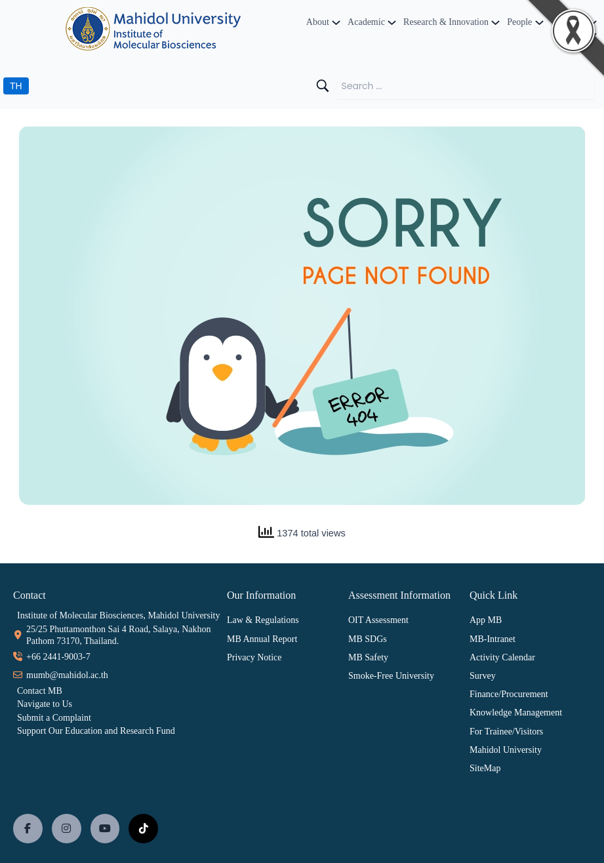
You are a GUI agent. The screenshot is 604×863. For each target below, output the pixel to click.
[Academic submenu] (392, 22)
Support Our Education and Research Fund (96, 731)
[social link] (28, 828)
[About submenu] (336, 22)
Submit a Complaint (54, 718)
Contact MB (39, 691)
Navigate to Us (44, 704)
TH (16, 86)
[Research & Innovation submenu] (495, 22)
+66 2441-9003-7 (58, 657)
